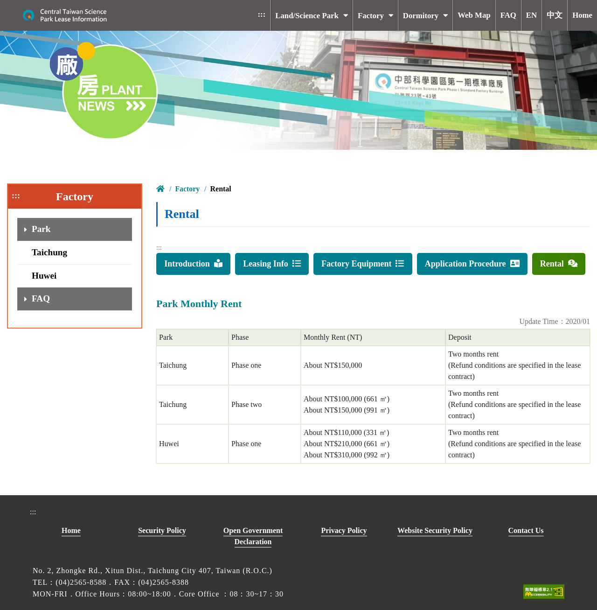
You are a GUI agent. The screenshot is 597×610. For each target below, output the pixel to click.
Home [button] (582, 15)
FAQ (41, 298)
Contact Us (526, 530)
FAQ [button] (508, 15)
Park (41, 229)
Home (71, 530)
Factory (187, 189)
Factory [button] (371, 15)
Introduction (193, 263)
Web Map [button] (474, 15)
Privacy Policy (344, 530)
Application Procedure (472, 263)
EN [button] (531, 15)
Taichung (49, 252)
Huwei (44, 275)
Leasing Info (272, 263)
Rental (558, 263)
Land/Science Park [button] (307, 15)
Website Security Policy (434, 530)
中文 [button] (554, 15)
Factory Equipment (362, 263)
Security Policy (162, 530)
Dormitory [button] (420, 15)
